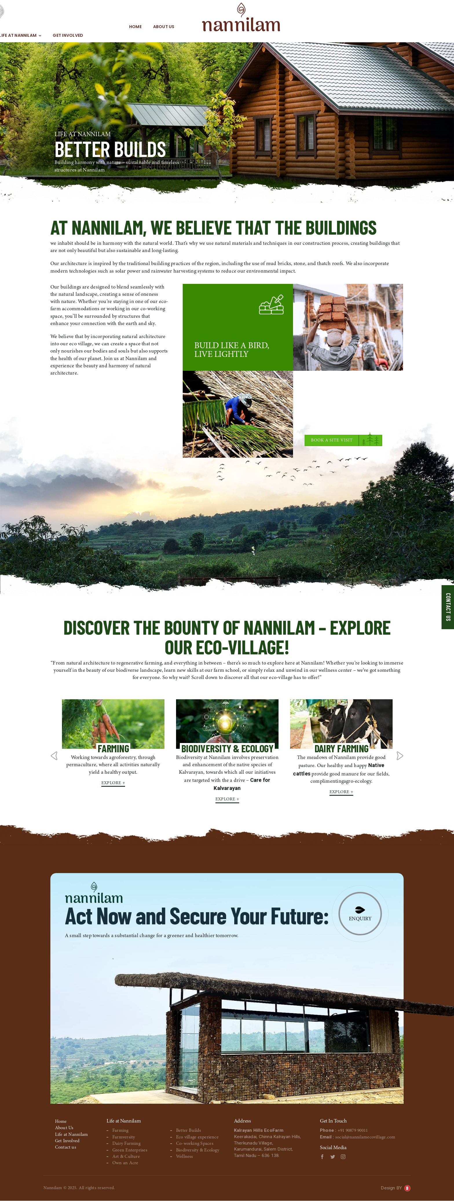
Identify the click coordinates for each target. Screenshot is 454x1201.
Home (61, 1121)
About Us (64, 1128)
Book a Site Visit (332, 440)
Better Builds (188, 1131)
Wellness (184, 1156)
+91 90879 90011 (355, 1131)
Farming (120, 1131)
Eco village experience (197, 1137)
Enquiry (360, 919)
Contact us (65, 1147)
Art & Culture (126, 1156)
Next (400, 755)
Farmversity (123, 1137)
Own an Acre (125, 1163)
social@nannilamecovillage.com (366, 1138)
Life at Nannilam (71, 1134)
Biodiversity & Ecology (197, 1150)
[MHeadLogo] (219, 12)
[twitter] (332, 1157)
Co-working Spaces (194, 1143)
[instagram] (343, 1157)
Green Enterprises (129, 1150)
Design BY (391, 1188)
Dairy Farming (126, 1143)
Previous (54, 755)
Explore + (113, 783)
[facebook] (322, 1157)
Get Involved (67, 1141)
